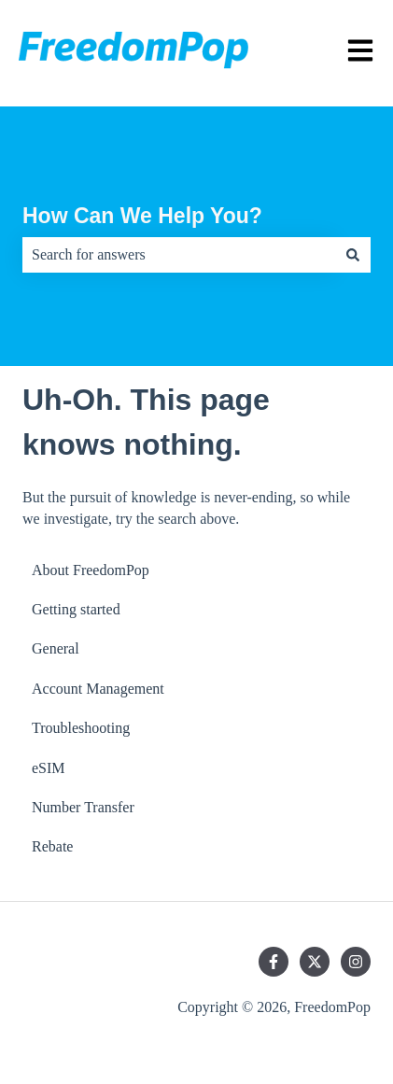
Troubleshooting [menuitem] (81, 728)
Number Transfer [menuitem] (83, 807)
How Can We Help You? (142, 216)
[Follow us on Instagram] (356, 962)
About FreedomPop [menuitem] (90, 570)
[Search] (353, 255)
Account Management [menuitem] (98, 689)
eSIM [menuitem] (48, 768)
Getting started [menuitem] (76, 609)
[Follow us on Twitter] (315, 962)
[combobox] (178, 255)
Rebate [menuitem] (52, 846)
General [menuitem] (55, 648)
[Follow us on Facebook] (273, 962)
